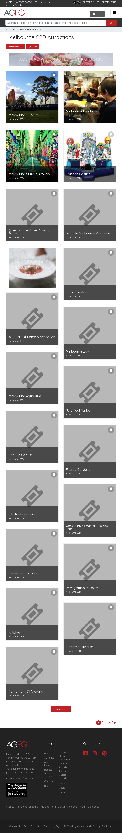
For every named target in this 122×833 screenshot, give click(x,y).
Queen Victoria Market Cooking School (29, 232)
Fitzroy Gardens (78, 469)
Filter (33, 46)
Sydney (10, 806)
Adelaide (44, 806)
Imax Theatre (76, 292)
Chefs (62, 787)
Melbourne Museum (24, 115)
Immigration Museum (82, 588)
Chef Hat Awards (14, 5)
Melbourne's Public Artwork (29, 174)
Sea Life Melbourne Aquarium (88, 233)
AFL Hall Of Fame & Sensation (32, 337)
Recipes (63, 783)
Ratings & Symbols (49, 773)
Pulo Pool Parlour (79, 410)
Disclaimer (107, 826)
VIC (7, 30)
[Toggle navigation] (114, 12)
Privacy (96, 826)
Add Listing (47, 764)
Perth (54, 806)
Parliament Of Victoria (26, 691)
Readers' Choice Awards (63, 775)
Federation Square (23, 573)
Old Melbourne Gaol (24, 514)
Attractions (15, 46)
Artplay (14, 632)
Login (97, 14)
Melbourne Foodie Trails (84, 111)
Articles (63, 792)
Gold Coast (94, 806)
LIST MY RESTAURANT (105, 2)
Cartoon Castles (78, 174)
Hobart (82, 806)
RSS (46, 786)
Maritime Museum (79, 647)
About (47, 753)
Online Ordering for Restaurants (65, 756)
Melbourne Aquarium (25, 396)
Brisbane (33, 806)
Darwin (62, 806)
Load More (61, 709)
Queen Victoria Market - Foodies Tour (87, 527)
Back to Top (106, 722)
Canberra (72, 806)
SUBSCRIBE (88, 2)
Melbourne (18, 30)
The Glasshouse (21, 455)
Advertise (49, 757)
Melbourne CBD (34, 30)
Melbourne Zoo (77, 351)
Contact (48, 781)
